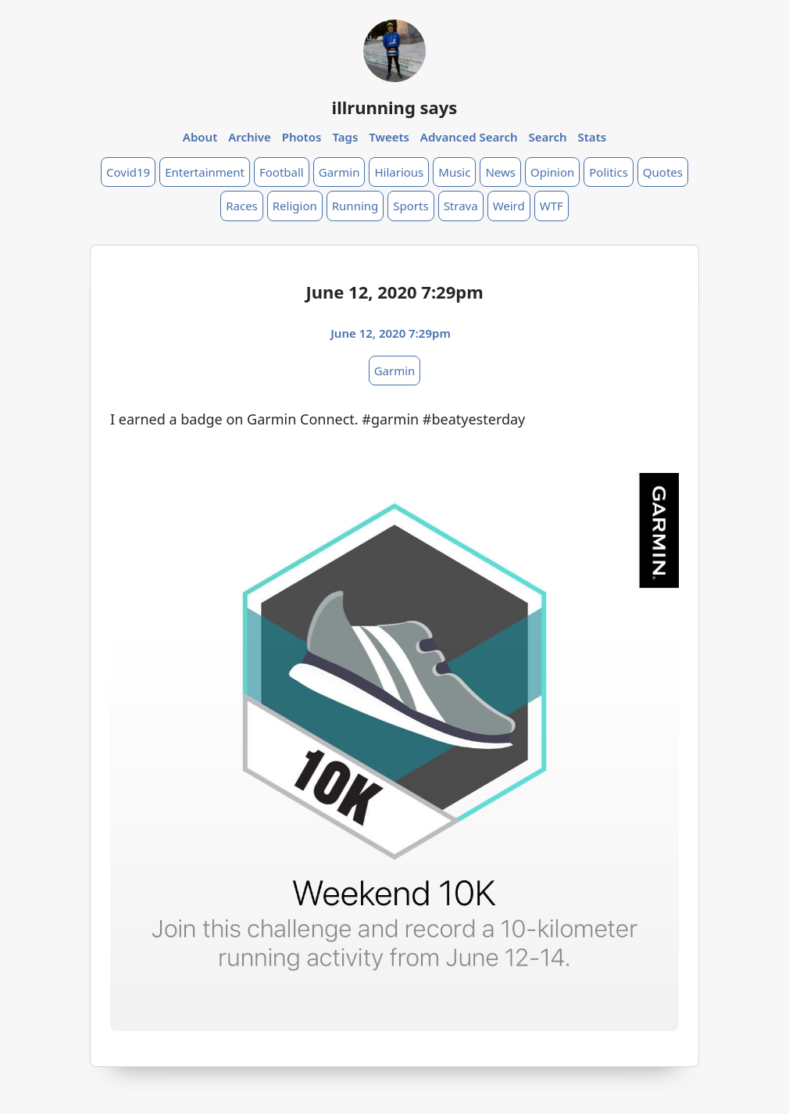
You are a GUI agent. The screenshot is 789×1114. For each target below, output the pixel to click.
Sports (410, 205)
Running (355, 205)
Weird (509, 205)
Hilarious (398, 172)
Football (281, 172)
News (500, 172)
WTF (551, 205)
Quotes (663, 172)
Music (454, 172)
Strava (461, 205)
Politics (608, 172)
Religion (295, 205)
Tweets (389, 137)
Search (547, 137)
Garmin (339, 172)
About (200, 137)
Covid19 (128, 172)
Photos (302, 137)
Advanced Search (469, 137)
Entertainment (205, 172)
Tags (345, 137)
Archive (249, 137)
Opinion (552, 172)
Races (242, 205)
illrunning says (395, 107)
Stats (592, 137)
